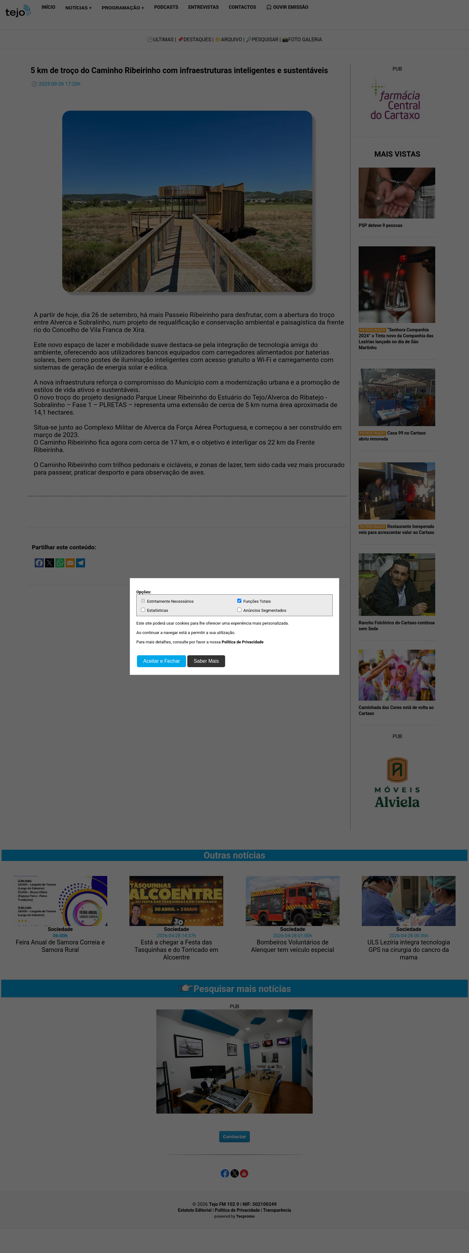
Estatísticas (154, 610)
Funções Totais (254, 601)
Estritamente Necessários (167, 601)
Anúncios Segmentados (261, 610)
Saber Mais (206, 661)
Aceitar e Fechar (161, 661)
